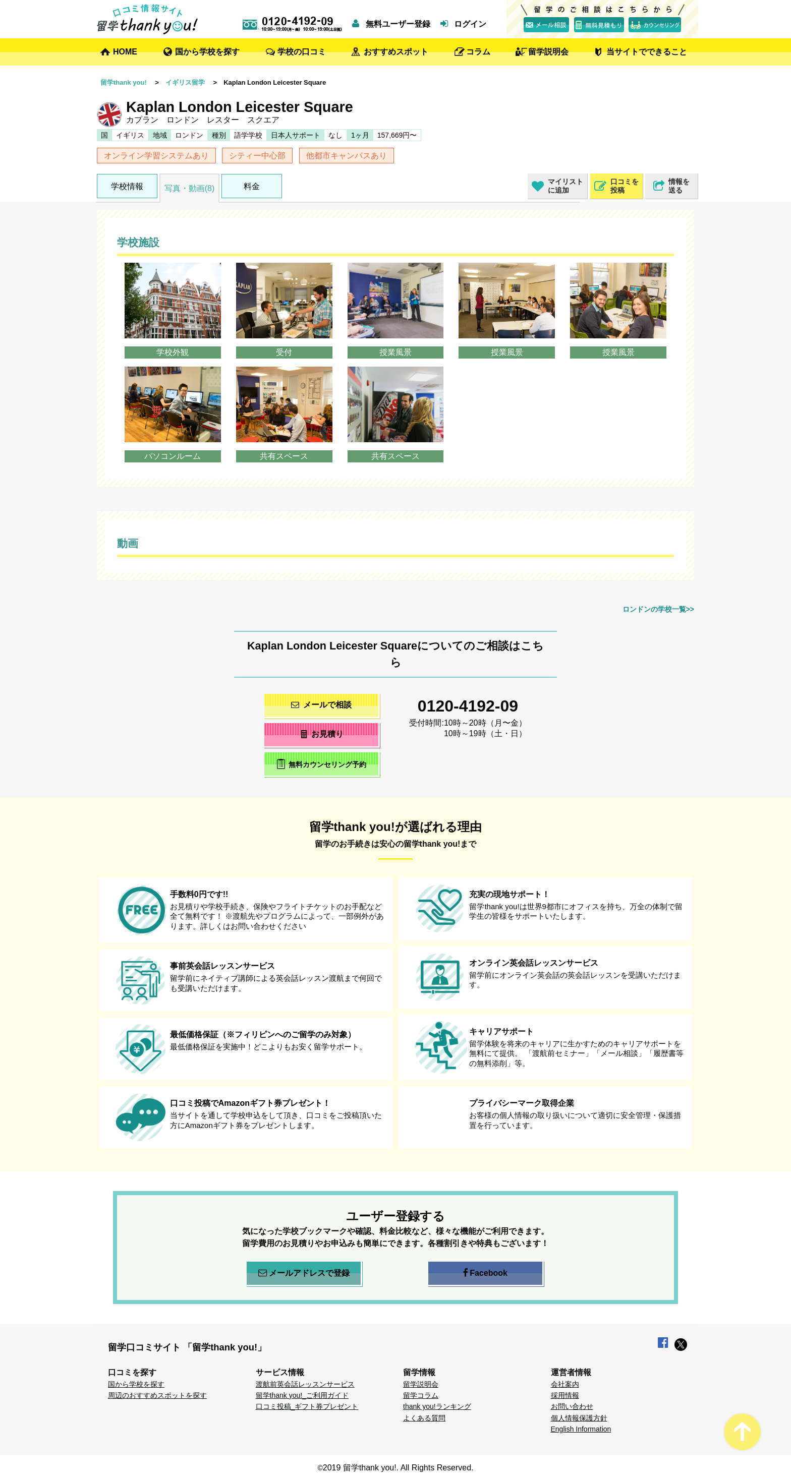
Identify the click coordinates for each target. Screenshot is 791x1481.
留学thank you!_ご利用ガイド (302, 1395)
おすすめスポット (396, 51)
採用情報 (565, 1395)
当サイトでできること (646, 51)
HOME (125, 51)
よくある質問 (424, 1418)
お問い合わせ (572, 1406)
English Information (581, 1429)
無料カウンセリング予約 (321, 763)
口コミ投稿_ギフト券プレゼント (307, 1406)
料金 (252, 186)
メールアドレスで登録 (304, 1273)
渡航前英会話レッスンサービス (305, 1384)
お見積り (322, 734)
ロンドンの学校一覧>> (658, 609)
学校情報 (127, 186)
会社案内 (565, 1384)
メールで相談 (321, 704)
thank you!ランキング (437, 1406)
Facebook (485, 1273)
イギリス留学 (185, 82)
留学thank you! (123, 82)
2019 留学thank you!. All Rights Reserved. (398, 1467)
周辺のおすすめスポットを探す (157, 1395)
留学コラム (420, 1395)
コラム (478, 51)
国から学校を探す (207, 51)
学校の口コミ (301, 51)
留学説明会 (548, 51)
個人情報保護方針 (579, 1418)
